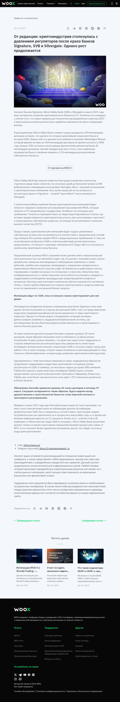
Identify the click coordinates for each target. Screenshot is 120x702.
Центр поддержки (53, 640)
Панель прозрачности (85, 651)
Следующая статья (94, 520)
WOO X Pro (18, 640)
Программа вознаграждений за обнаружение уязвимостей (58, 652)
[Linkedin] (33, 674)
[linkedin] (86, 28)
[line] (98, 28)
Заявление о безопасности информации (84, 691)
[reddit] (92, 28)
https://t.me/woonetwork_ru (54, 448)
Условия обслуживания (24, 691)
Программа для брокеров (25, 656)
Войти (77, 3)
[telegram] (74, 28)
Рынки (40, 3)
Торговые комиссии (53, 635)
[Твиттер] (15, 674)
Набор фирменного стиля (86, 656)
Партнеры (18, 646)
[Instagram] (15, 679)
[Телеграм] (20, 675)
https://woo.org (31, 445)
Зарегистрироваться (97, 3)
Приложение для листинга (25, 651)
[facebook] (80, 28)
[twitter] (68, 28)
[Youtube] (24, 674)
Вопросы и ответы (53, 659)
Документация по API (54, 646)
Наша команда (81, 640)
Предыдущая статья (27, 520)
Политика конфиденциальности (51, 691)
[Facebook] (29, 674)
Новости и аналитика (26, 18)
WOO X (17, 635)
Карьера (79, 646)
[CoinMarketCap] (20, 679)
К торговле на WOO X (60, 168)
